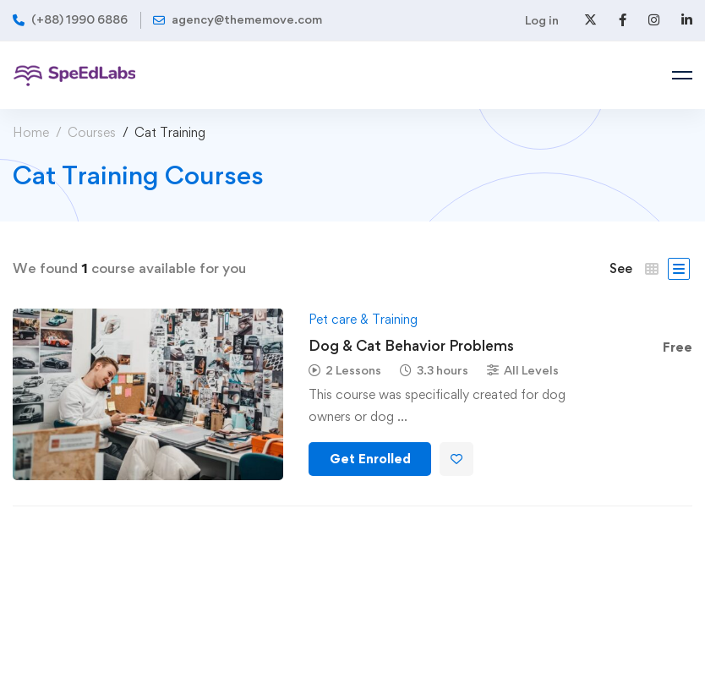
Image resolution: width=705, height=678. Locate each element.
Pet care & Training (363, 319)
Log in (542, 20)
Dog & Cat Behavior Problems (411, 345)
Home (31, 132)
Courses (92, 132)
